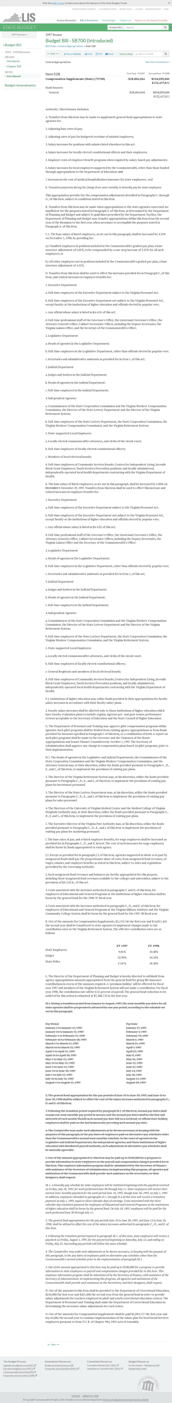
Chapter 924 (14, 66)
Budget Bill (116, 27)
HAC (108, 1365)
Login (166, 9)
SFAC (113, 1365)
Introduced (13, 61)
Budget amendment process (58, 1365)
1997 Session (19, 34)
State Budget (109, 20)
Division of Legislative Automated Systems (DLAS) (126, 1399)
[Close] (169, 3)
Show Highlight (72, 54)
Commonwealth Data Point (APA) (18, 1372)
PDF (99, 54)
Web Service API (152, 1365)
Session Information (66, 20)
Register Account (153, 9)
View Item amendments (157, 62)
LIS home (139, 9)
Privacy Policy (125, 9)
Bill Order (51, 46)
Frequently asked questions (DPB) (19, 1375)
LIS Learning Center (107, 9)
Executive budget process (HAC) (18, 1368)
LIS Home (76, 1395)
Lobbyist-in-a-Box (90, 1395)
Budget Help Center (138, 1368)
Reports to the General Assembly (151, 20)
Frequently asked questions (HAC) (61, 1368)
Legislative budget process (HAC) (18, 1365)
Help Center (58, 3)
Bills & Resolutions (89, 20)
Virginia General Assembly (84, 9)
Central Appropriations (71, 46)
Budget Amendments (20, 85)
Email (109, 54)
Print (88, 54)
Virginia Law (125, 20)
